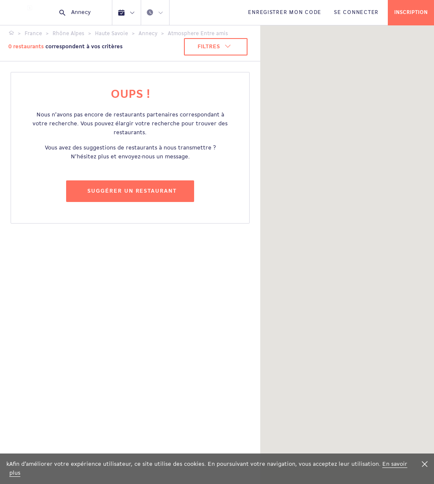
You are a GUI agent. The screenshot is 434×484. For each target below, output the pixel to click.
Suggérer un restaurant (131, 191)
